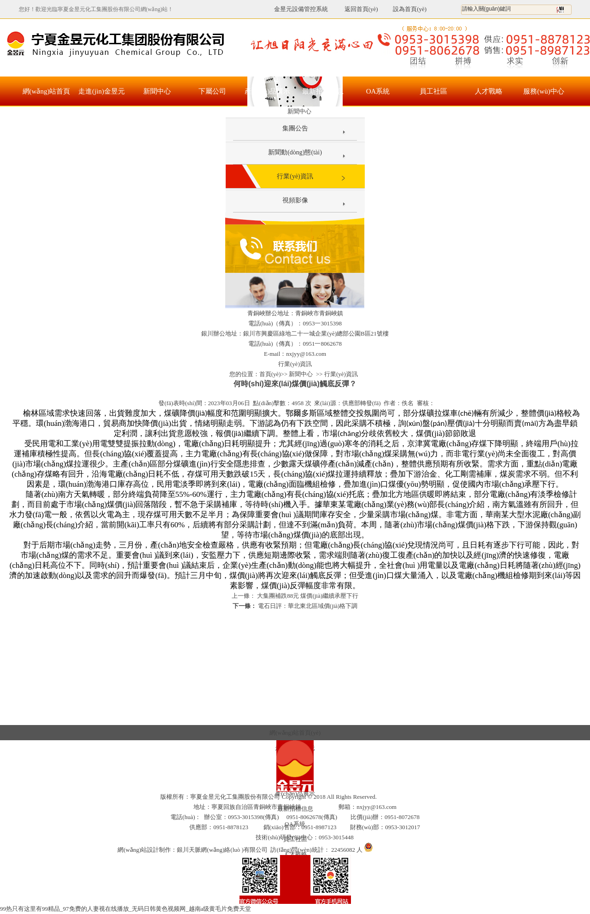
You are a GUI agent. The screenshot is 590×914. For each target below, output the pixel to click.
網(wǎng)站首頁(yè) (46, 97)
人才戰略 (488, 91)
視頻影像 (295, 200)
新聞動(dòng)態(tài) (295, 152)
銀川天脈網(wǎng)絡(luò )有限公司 (222, 849)
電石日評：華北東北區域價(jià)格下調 (307, 605)
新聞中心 (157, 91)
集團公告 (295, 128)
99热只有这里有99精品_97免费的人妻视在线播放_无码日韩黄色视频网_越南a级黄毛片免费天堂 (125, 908)
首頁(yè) (270, 374)
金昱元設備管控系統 (301, 9)
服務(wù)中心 (543, 91)
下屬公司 (212, 91)
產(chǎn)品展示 (268, 91)
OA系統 (378, 91)
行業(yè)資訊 (295, 176)
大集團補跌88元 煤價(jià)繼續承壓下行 (307, 595)
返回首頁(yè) (356, 9)
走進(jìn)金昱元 (101, 91)
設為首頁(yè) (409, 9)
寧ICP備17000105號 (403, 796)
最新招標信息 (323, 91)
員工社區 (433, 91)
